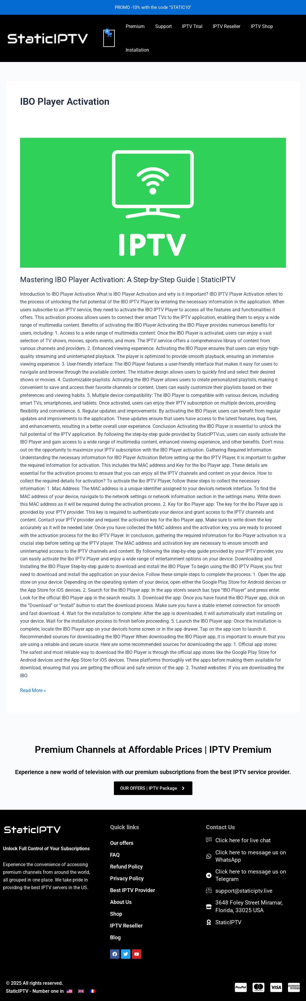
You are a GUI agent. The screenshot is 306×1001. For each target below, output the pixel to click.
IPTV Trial (190, 26)
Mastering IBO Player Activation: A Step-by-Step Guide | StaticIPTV (132, 279)
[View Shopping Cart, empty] (109, 38)
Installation (137, 50)
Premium (134, 26)
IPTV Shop (257, 26)
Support (162, 26)
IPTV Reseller (223, 26)
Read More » (33, 690)
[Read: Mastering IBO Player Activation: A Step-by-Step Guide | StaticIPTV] (153, 203)
